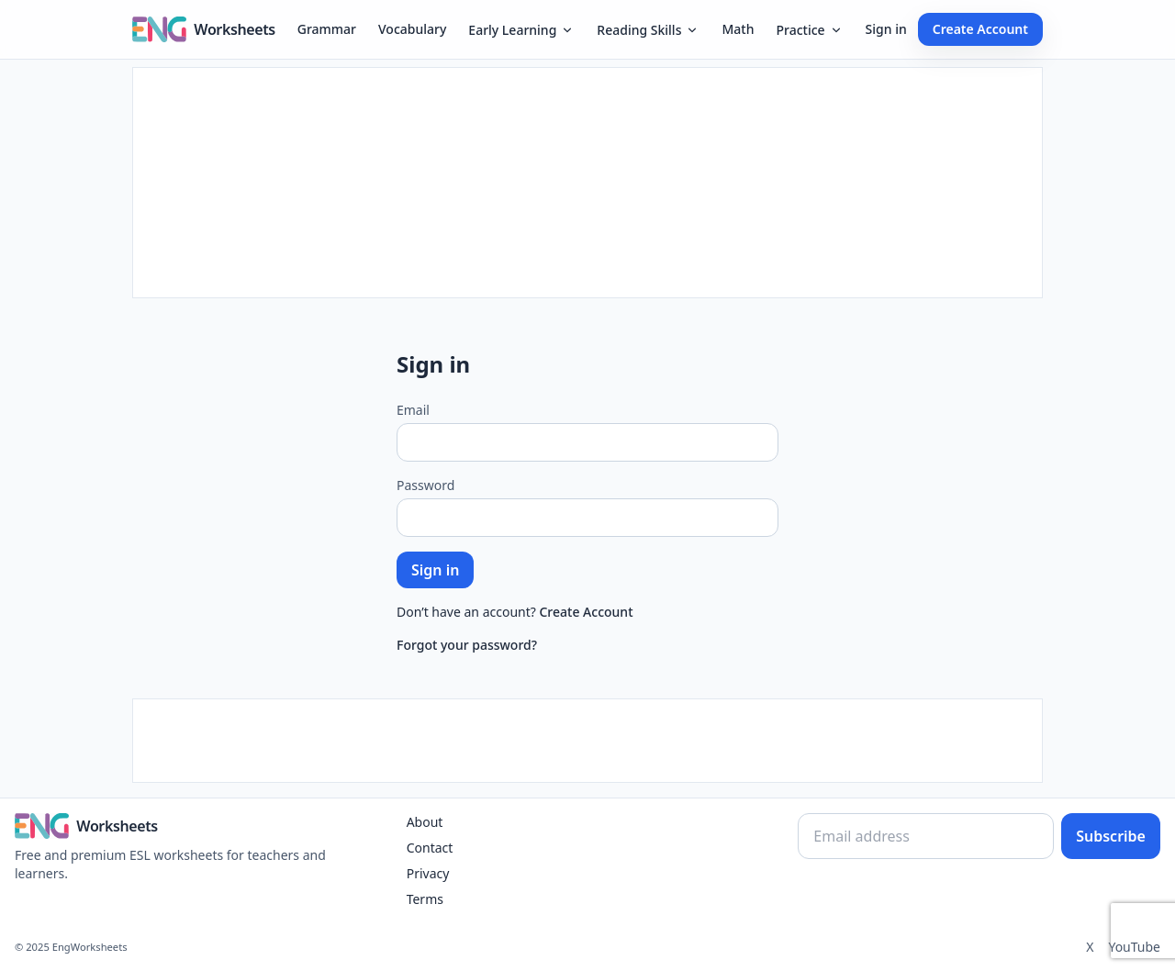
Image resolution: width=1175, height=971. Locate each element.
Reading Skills (648, 30)
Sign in (886, 29)
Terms (425, 899)
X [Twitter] (1089, 946)
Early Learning (521, 30)
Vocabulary (412, 29)
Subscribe (1111, 836)
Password (425, 485)
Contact (430, 847)
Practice (809, 30)
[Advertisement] (587, 182)
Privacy (428, 873)
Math (738, 29)
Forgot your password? (467, 644)
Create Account (980, 29)
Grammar (326, 29)
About (425, 822)
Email (413, 410)
